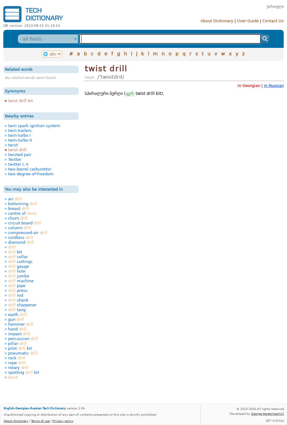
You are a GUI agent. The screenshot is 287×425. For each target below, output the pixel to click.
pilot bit (20, 348)
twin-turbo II (20, 140)
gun (16, 319)
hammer (20, 324)
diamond (21, 242)
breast (18, 208)
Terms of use (40, 421)
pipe (16, 285)
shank (18, 300)
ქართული (275, 7)
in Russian (274, 85)
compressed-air (27, 232)
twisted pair (19, 154)
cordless (20, 237)
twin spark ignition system (34, 125)
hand (17, 329)
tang (17, 310)
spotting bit (23, 372)
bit (15, 252)
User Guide (248, 21)
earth (17, 314)
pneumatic (23, 353)
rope (17, 363)
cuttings (20, 261)
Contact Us (273, 21)
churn (18, 218)
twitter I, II (18, 164)
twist (13, 145)
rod (15, 295)
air (15, 199)
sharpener (22, 305)
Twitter (14, 159)
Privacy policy (63, 421)
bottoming (22, 204)
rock (16, 358)
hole (16, 271)
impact (19, 334)
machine (21, 281)
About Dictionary (216, 21)
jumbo (18, 276)
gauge (18, 266)
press (17, 290)
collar (18, 257)
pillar (17, 343)
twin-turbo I (19, 135)
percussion (23, 338)
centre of (22, 213)
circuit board (24, 223)
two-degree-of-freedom (31, 174)
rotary (18, 367)
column (19, 228)
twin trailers (20, 130)
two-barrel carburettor (29, 169)
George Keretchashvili (267, 413)
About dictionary (16, 421)
